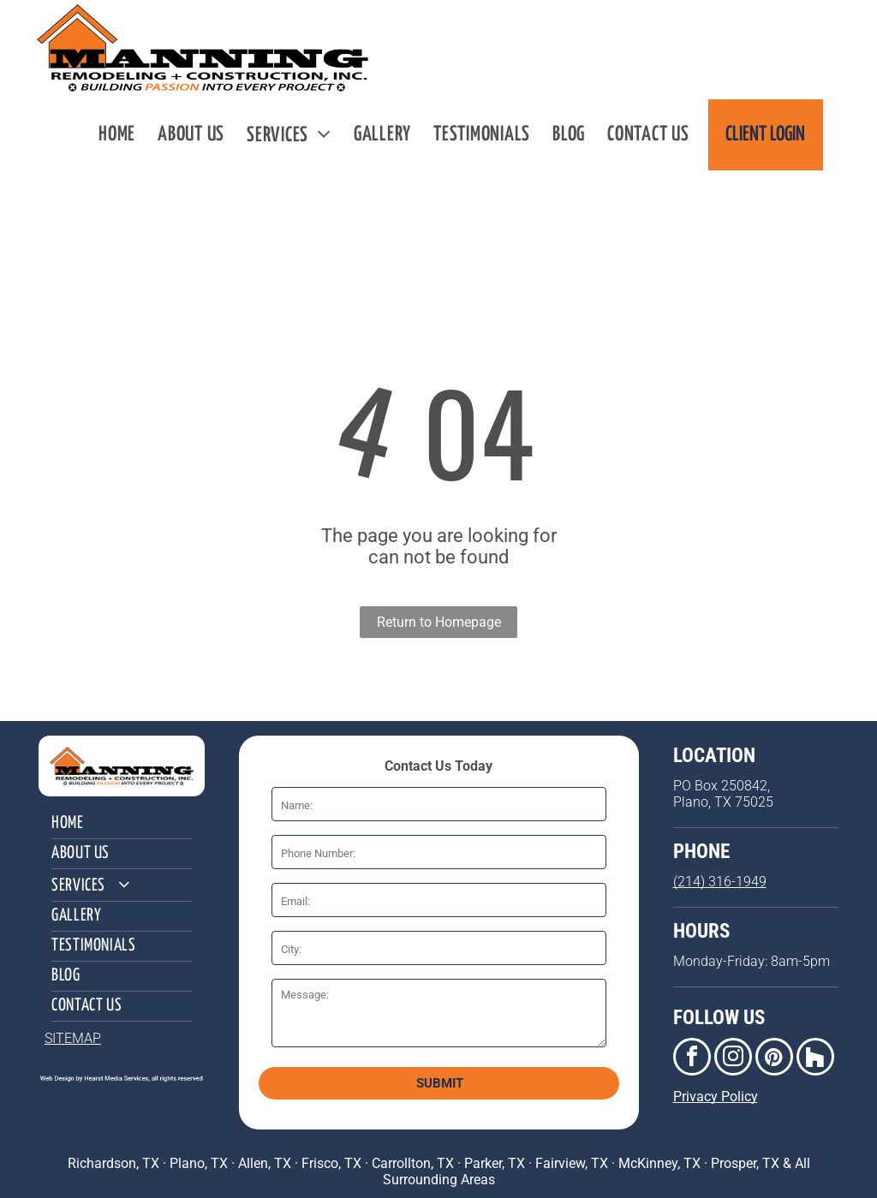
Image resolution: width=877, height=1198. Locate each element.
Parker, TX (494, 1163)
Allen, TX (264, 1163)
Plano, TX (199, 1163)
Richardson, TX (113, 1163)
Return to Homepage (439, 622)
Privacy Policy (715, 1096)
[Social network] (815, 1059)
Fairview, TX (571, 1163)
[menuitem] (116, 135)
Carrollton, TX (413, 1163)
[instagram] (733, 1059)
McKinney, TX (659, 1163)
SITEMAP (73, 1038)
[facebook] (692, 1059)
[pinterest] (774, 1059)
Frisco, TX (331, 1163)
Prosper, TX (745, 1163)
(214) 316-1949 (720, 881)
